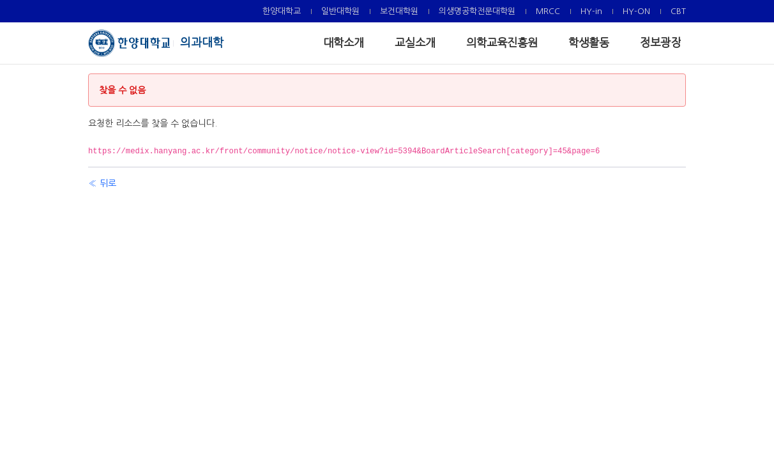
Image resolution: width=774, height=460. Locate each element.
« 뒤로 (102, 183)
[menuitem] (281, 11)
